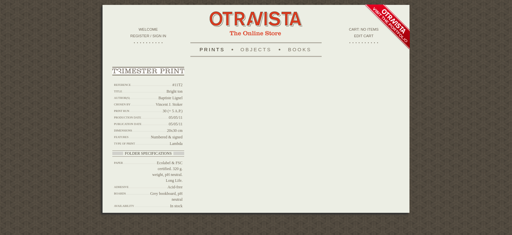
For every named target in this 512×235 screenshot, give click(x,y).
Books (300, 49)
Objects (255, 49)
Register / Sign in (148, 36)
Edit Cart (364, 36)
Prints (212, 49)
